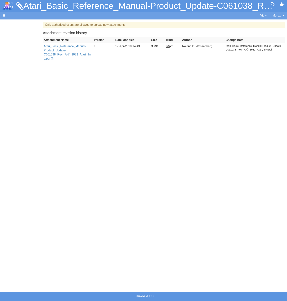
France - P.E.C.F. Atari (24, 235)
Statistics (9, 270)
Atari (7, 5)
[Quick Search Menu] (273, 4)
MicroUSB (9, 60)
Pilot (13, 136)
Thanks (7, 262)
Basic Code (17, 180)
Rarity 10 (9, 266)
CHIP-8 (15, 157)
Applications (11, 42)
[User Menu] (282, 4)
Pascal (14, 132)
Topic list (8, 54)
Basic (13, 98)
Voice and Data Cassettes (20, 195)
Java (13, 115)
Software (8, 36)
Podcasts (9, 224)
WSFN (14, 152)
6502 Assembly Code (24, 175)
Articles (7, 23)
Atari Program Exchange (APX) (23, 201)
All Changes (11, 67)
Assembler (17, 94)
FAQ (6, 73)
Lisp (12, 119)
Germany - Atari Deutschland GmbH (33, 239)
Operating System (22, 167)
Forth (13, 106)
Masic (14, 127)
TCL (13, 148)
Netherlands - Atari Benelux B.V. (31, 247)
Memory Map (11, 48)
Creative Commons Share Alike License (29, 283)
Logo (13, 123)
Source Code (18, 171)
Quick (14, 144)
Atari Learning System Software (23, 208)
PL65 (13, 140)
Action (14, 89)
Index (6, 79)
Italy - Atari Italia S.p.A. (25, 243)
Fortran (15, 111)
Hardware (9, 29)
